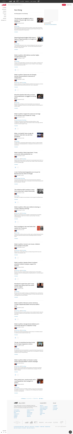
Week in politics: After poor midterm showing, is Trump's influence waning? (27, 207)
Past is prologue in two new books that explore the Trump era (24, 227)
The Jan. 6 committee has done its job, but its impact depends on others (24, 343)
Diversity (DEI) (42, 413)
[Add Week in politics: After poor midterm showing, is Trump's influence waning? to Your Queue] (18, 222)
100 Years (4, 13)
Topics (5, 16)
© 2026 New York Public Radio (19, 426)
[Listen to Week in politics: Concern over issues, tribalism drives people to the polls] (15, 258)
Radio (5, 7)
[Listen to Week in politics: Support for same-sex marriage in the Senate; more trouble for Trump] (15, 129)
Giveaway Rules (47, 426)
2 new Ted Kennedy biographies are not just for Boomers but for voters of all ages (27, 172)
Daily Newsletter (17, 411)
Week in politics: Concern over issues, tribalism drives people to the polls (27, 244)
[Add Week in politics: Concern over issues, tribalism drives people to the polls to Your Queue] (18, 258)
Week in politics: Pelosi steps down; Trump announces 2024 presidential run (25, 153)
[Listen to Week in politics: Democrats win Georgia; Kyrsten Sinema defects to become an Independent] (15, 90)
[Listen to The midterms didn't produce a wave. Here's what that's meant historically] (15, 202)
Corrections (42, 426)
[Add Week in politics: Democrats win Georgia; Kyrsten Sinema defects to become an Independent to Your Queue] (18, 90)
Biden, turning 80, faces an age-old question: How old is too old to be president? (23, 135)
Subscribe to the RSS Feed (49, 24)
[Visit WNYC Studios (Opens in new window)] (18, 1)
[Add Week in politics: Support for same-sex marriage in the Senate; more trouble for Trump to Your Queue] (18, 129)
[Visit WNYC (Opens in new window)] (10, 1)
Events (15, 412)
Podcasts (28, 411)
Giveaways (15, 416)
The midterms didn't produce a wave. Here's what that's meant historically (24, 190)
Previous (24, 398)
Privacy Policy (32, 426)
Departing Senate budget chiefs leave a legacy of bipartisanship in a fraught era (25, 38)
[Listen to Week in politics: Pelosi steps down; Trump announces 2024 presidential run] (15, 167)
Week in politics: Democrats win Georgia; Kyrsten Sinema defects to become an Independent (25, 76)
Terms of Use (27, 426)
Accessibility (37, 426)
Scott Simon (17, 82)
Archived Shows (29, 412)
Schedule (4, 11)
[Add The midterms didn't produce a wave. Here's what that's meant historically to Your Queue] (18, 202)
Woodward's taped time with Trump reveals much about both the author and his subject (24, 285)
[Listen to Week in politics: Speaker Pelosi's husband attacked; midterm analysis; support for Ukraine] (15, 279)
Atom (55, 24)
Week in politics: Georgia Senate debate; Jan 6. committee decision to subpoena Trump (26, 324)
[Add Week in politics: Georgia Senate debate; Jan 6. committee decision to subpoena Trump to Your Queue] (18, 338)
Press (41, 414)
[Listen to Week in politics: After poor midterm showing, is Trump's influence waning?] (15, 222)
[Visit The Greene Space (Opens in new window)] (38, 1)
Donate (64, 4)
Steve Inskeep (17, 178)
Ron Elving (17, 26)
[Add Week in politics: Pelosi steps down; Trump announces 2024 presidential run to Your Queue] (18, 167)
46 (39, 398)
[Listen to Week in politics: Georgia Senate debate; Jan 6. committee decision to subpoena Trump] (15, 338)
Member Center (69, 4)
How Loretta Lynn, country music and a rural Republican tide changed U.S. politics (25, 381)
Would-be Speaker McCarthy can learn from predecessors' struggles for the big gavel (25, 96)
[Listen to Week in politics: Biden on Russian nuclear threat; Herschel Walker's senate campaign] (15, 375)
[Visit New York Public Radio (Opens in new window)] (17, 422)
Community (16, 415)
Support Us (3, 20)
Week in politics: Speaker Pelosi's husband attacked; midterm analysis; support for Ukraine (25, 264)
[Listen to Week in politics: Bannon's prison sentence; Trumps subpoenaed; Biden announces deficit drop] (15, 319)
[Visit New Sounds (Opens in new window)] (33, 1)
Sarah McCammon (18, 120)
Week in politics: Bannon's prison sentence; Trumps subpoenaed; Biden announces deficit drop (26, 304)
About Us (41, 405)
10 (36, 398)
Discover (4, 18)
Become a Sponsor (43, 409)
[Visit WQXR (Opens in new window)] (27, 1)
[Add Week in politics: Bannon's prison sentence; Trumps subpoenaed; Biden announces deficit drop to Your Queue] (18, 319)
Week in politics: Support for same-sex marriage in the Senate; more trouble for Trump (27, 114)
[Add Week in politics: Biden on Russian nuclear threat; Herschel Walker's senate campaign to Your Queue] (18, 375)
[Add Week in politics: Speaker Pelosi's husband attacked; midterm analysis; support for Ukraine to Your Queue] (18, 279)
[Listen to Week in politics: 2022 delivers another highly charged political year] (15, 70)
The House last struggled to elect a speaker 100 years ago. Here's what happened (23, 20)
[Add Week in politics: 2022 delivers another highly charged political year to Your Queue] (18, 70)
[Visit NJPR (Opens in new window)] (22, 1)
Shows (5, 14)
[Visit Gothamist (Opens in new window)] (14, 1)
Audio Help (29, 415)
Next (42, 398)
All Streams (4, 9)
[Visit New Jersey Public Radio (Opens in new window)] (55, 422)
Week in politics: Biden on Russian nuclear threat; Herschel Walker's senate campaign (26, 360)
